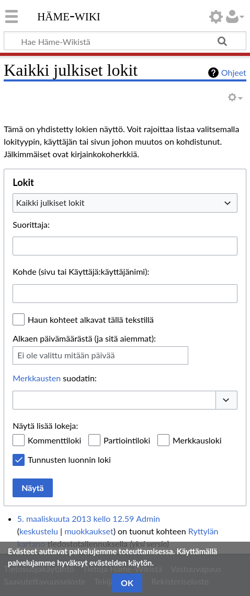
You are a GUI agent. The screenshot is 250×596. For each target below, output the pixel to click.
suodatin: (55, 378)
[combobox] (125, 202)
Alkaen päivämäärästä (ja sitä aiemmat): (84, 338)
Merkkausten (37, 378)
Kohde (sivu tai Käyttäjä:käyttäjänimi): (81, 271)
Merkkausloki (197, 440)
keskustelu (38, 531)
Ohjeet (233, 72)
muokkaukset (88, 531)
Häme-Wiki (68, 15)
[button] (226, 400)
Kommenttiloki (54, 440)
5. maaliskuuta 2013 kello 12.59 (75, 518)
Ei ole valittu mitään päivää (66, 355)
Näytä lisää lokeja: (45, 425)
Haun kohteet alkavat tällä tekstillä (91, 319)
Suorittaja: (31, 224)
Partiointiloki (127, 440)
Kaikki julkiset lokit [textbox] (50, 202)
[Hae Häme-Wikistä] (125, 41)
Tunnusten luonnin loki (69, 459)
